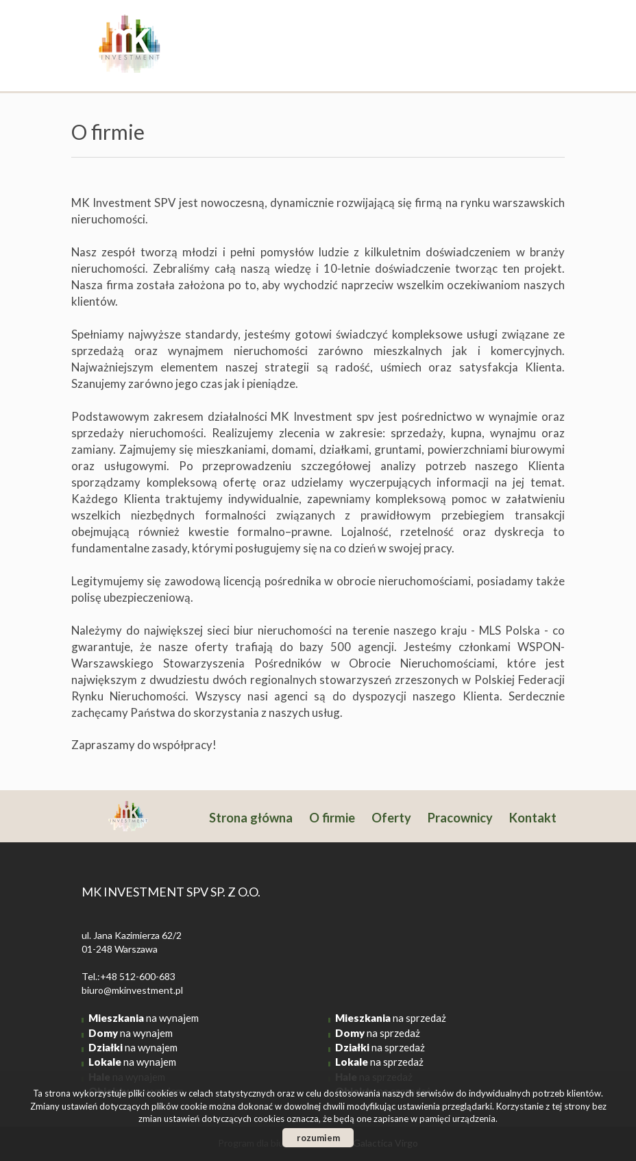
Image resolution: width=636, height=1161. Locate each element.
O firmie (332, 817)
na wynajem (143, 1018)
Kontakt (532, 817)
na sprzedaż (390, 1018)
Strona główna (251, 817)
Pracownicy (460, 817)
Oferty (391, 817)
